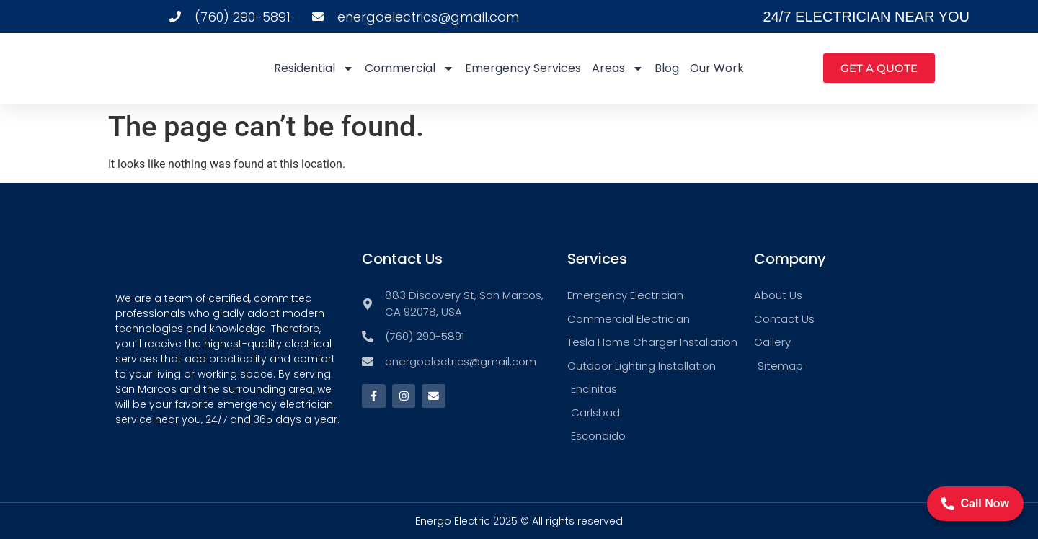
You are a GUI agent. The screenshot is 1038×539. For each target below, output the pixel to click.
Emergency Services (523, 68)
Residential (314, 68)
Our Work (717, 68)
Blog (667, 68)
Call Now (975, 503)
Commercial (409, 68)
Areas (618, 68)
